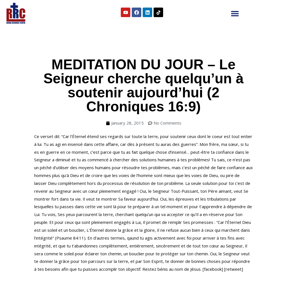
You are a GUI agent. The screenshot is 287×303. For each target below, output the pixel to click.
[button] (235, 13)
